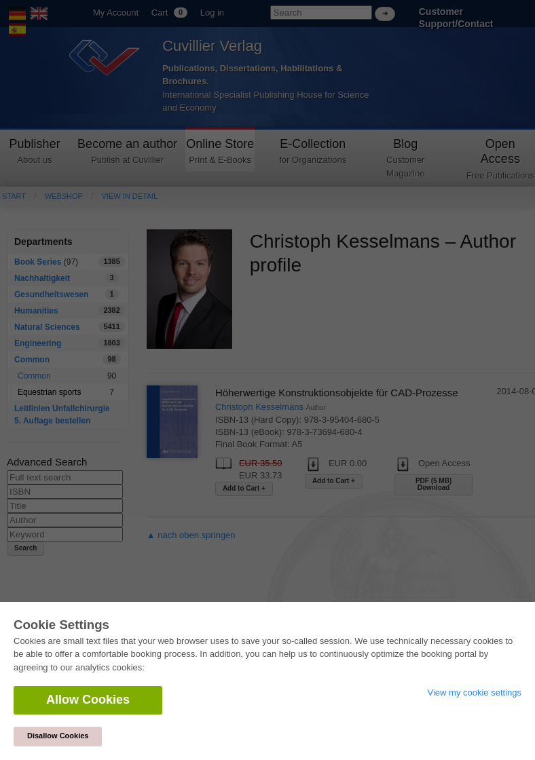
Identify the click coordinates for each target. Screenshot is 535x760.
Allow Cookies (88, 699)
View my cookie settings (475, 692)
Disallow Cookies (57, 736)
